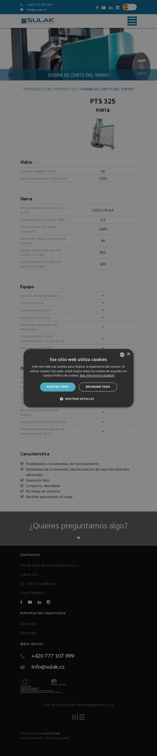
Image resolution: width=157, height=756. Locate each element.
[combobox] (122, 354)
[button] (78, 398)
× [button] (128, 354)
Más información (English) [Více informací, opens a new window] (97, 376)
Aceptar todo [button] (58, 387)
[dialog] (78, 378)
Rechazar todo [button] (98, 387)
